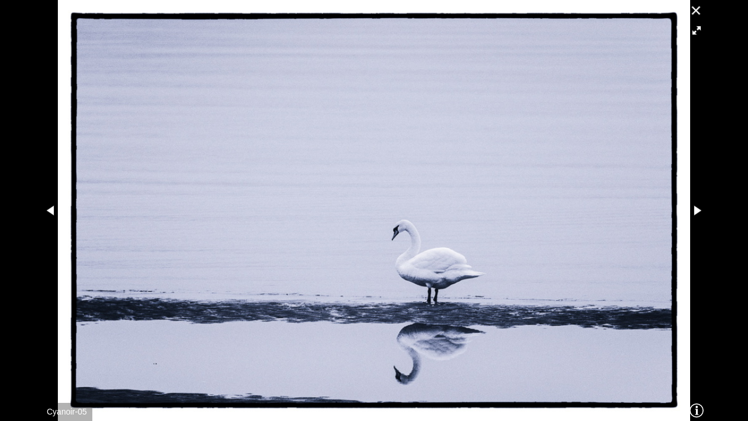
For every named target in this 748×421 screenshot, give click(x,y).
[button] (696, 30)
